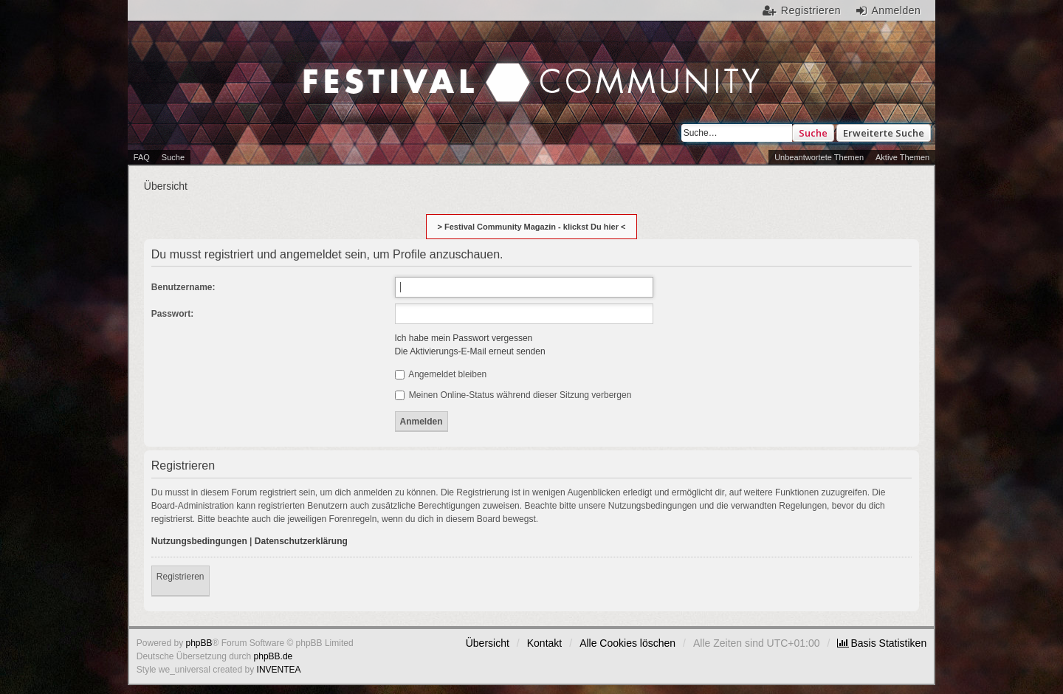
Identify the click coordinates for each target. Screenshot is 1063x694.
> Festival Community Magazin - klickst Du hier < (532, 226)
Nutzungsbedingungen (199, 541)
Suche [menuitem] (173, 157)
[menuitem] (881, 643)
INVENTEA (279, 669)
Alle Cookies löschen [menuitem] (627, 643)
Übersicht (487, 643)
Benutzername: (183, 287)
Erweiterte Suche (883, 133)
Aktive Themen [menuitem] (902, 157)
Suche (813, 133)
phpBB (199, 643)
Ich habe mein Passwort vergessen (464, 338)
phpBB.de (273, 656)
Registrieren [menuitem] (811, 10)
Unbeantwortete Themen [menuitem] (819, 157)
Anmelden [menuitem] (896, 10)
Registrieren (180, 576)
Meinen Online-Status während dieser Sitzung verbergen (513, 395)
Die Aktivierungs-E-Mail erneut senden (470, 351)
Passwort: (172, 314)
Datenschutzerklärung (301, 541)
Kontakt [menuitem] (544, 643)
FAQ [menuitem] (142, 157)
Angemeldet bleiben (441, 374)
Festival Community (405, 67)
